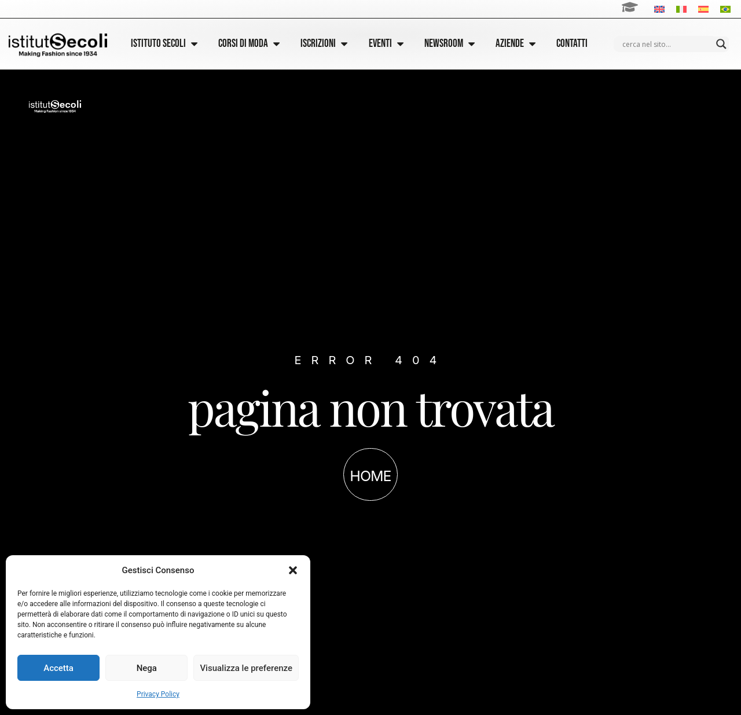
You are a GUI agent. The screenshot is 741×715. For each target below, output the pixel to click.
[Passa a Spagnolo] (703, 9)
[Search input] (666, 44)
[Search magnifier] (721, 44)
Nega (147, 668)
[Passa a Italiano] (681, 9)
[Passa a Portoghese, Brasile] (725, 9)
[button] (293, 570)
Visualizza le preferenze (246, 668)
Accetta (58, 668)
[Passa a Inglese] (659, 9)
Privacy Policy (158, 694)
